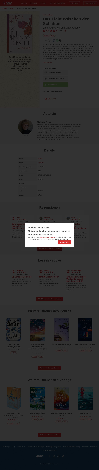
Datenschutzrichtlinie (47, 237)
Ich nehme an (64, 242)
